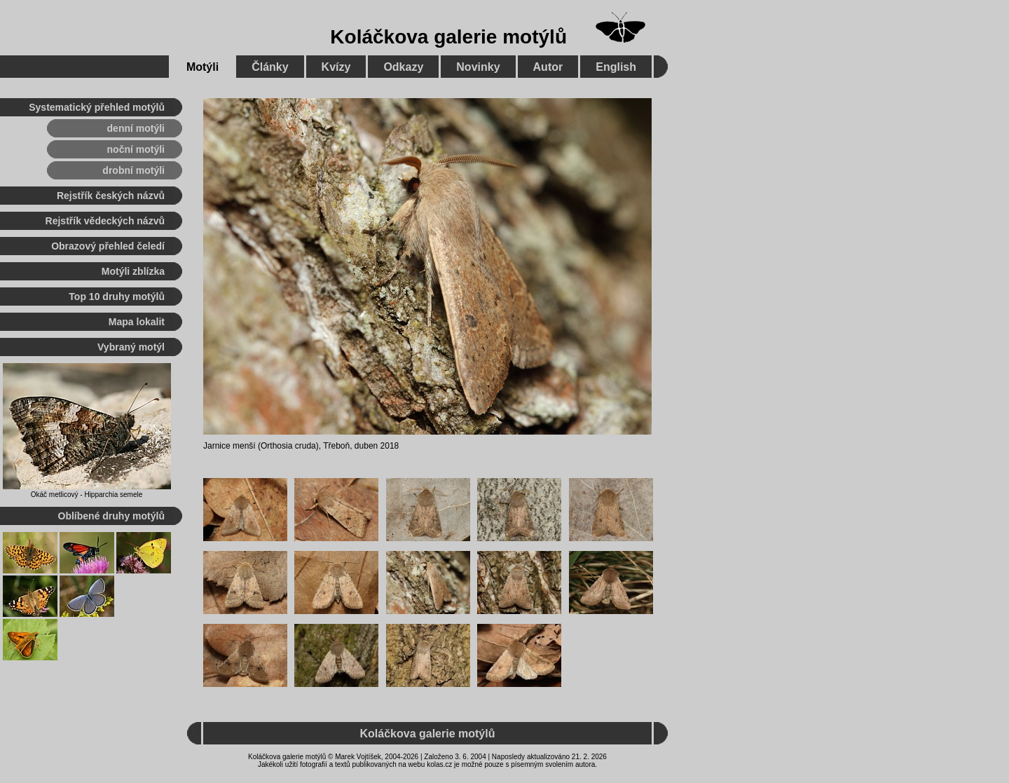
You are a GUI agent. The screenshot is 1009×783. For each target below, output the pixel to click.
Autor (548, 67)
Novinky (478, 67)
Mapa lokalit (137, 321)
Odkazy (403, 67)
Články (270, 67)
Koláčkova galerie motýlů (448, 37)
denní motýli (136, 128)
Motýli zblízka (133, 271)
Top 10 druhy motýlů (117, 296)
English (616, 67)
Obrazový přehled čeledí (108, 246)
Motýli (202, 67)
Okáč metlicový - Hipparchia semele (87, 494)
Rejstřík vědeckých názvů (105, 220)
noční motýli (136, 149)
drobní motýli (133, 170)
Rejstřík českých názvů (111, 195)
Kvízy (336, 67)
